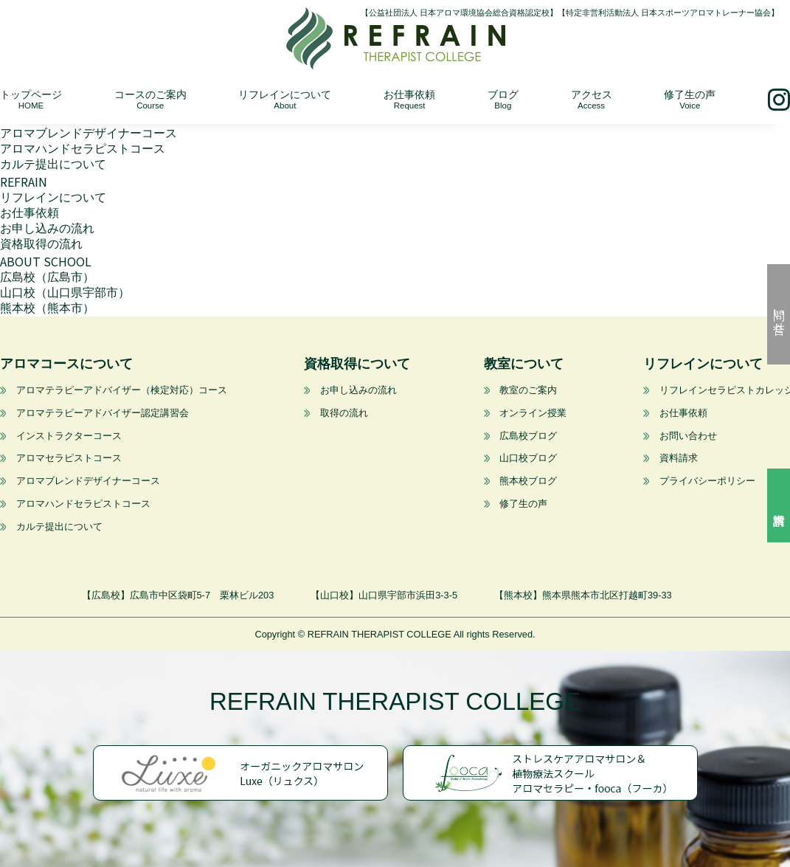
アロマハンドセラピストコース (82, 148)
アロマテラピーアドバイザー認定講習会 (102, 412)
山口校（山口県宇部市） (65, 292)
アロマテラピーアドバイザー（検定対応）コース (121, 389)
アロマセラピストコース (69, 457)
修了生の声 (689, 99)
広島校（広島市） (47, 277)
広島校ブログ (528, 435)
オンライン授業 (532, 412)
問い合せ (779, 314)
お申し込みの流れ (47, 228)
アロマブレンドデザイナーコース (88, 133)
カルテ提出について (53, 164)
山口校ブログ (528, 457)
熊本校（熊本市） (47, 308)
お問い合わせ (688, 435)
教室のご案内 (528, 389)
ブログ (503, 99)
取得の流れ (343, 412)
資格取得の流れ (41, 244)
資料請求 (778, 505)
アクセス (591, 99)
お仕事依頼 (409, 99)
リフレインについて (284, 99)
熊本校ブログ (528, 480)
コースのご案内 (150, 99)
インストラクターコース (69, 435)
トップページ (31, 99)
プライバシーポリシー (707, 480)
